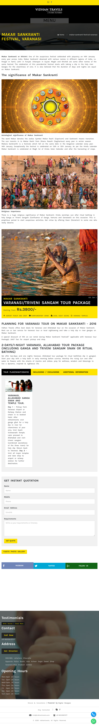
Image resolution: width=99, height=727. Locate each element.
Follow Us (83, 566)
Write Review (8, 624)
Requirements (10, 519)
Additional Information (75, 372)
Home (61, 35)
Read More (19, 624)
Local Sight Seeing (61, 316)
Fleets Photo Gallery (14, 551)
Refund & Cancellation (36, 703)
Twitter (51, 566)
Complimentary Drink (40, 316)
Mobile (7, 497)
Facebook (19, 565)
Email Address (10, 508)
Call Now (8, 635)
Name (6, 486)
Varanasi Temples (80, 316)
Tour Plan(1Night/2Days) (16, 372)
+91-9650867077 (61, 715)
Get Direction (11, 651)
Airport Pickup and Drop (16, 316)
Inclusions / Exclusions (46, 372)
